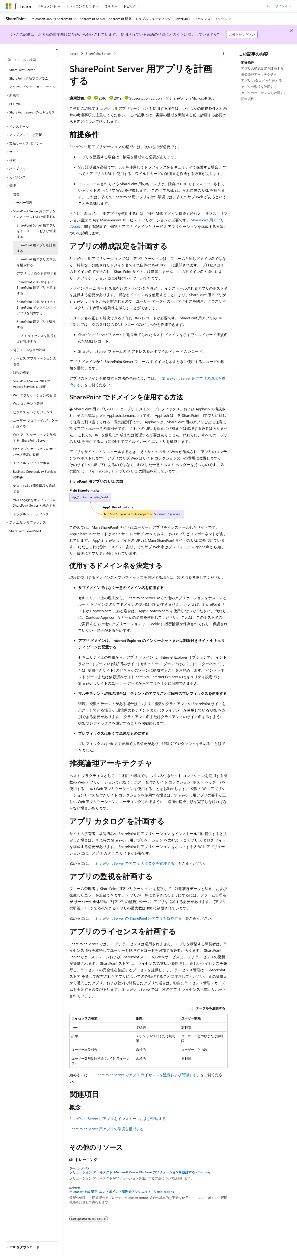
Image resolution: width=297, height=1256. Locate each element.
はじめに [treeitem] (15, 103)
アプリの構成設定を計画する (262, 68)
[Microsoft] (9, 6)
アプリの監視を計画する (259, 86)
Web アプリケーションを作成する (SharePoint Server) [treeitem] (34, 437)
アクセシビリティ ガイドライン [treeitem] (32, 86)
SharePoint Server (98, 53)
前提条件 (247, 62)
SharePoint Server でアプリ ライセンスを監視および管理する (146, 1074)
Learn (74, 53)
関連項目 (247, 99)
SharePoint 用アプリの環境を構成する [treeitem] (36, 262)
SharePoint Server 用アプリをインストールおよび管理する (117, 1118)
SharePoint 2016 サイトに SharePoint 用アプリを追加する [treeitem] (36, 287)
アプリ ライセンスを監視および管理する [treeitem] (37, 338)
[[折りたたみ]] (57, 50)
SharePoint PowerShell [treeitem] (25, 531)
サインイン (283, 6)
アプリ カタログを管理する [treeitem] (37, 273)
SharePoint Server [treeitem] (22, 70)
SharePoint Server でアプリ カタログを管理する (134, 863)
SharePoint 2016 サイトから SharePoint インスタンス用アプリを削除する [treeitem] (37, 307)
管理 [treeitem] (16, 194)
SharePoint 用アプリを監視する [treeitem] (36, 324)
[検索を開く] (268, 6)
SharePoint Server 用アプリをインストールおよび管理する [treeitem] (36, 231)
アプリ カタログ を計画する (261, 80)
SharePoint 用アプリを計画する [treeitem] (36, 248)
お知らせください (242, 34)
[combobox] (32, 60)
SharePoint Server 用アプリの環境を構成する (106, 1128)
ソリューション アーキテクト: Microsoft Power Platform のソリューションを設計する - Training (139, 1172)
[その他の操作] (224, 53)
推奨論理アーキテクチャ (259, 74)
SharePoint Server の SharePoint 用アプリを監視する (138, 918)
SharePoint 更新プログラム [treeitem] (28, 78)
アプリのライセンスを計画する (264, 93)
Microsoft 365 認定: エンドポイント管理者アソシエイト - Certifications (121, 1192)
